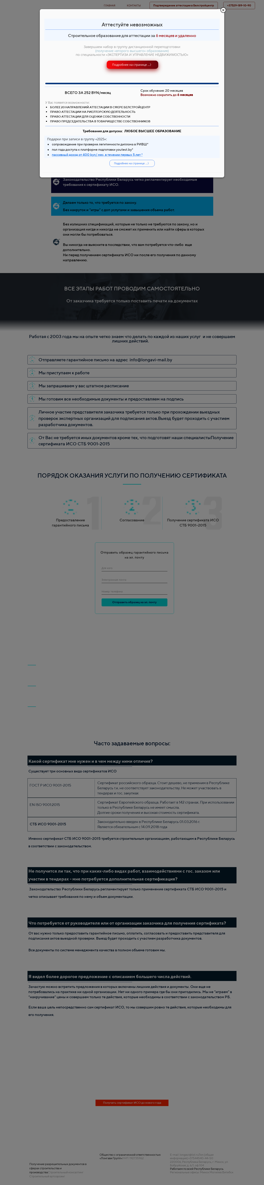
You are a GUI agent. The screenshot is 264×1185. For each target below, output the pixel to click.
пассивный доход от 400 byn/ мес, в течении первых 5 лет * (97, 155)
